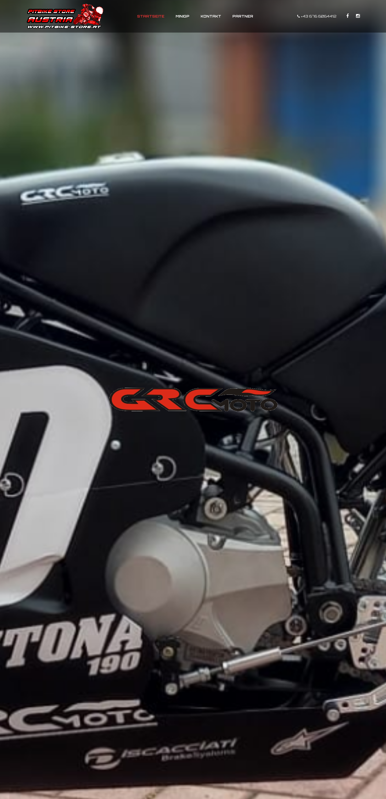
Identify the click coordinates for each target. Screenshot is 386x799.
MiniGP (182, 16)
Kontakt (211, 16)
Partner (242, 16)
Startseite (150, 16)
